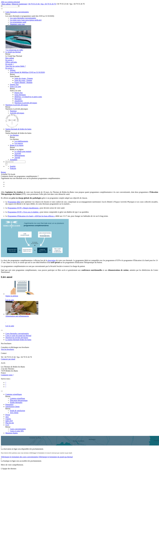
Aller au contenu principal (10, 2)
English (12, 166)
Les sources (18, 143)
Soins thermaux (20, 95)
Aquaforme (18, 101)
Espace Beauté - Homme (23, 82)
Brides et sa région (17, 145)
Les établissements (21, 141)
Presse (7, 415)
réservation (52, 260)
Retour (3, 172)
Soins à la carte (15, 86)
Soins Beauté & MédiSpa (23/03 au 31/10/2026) (27, 72)
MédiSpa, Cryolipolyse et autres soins (28, 97)
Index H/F (9, 421)
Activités (17, 153)
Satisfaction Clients (12, 407)
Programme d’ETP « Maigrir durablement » (24, 208)
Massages (17, 99)
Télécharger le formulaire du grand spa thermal (56, 457)
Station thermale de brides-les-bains (18, 129)
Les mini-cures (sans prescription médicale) (26, 20)
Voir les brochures (7, 349)
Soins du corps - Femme (23, 80)
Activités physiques (17, 113)
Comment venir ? (7, 375)
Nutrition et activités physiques (25, 103)
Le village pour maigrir (22, 151)
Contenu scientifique (17, 398)
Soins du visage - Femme (23, 78)
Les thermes (14, 135)
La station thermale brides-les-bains (18, 340)
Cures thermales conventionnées (17, 12)
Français (13, 168)
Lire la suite (9, 300)
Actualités (13, 160)
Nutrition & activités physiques (16, 338)
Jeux (7, 417)
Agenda (17, 157)
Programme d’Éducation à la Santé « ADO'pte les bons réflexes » (31, 216)
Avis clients (14, 413)
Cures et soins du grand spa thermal (18, 336)
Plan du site (9, 423)
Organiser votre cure (17, 24)
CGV (7, 425)
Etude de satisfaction (17, 411)
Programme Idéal (14, 202)
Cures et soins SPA (17, 431)
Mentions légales (11, 433)
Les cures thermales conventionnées (23, 18)
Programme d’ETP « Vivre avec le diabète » (24, 212)
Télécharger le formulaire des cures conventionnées (20, 457)
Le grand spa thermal (13, 52)
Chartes (8, 419)
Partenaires (9, 404)
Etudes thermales (16, 402)
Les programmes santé (18, 22)
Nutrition (13, 111)
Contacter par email (8, 359)
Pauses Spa (18, 93)
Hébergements (19, 155)
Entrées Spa (14, 84)
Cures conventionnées (18, 429)
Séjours (12, 70)
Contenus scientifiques (13, 394)
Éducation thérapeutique (19, 400)
